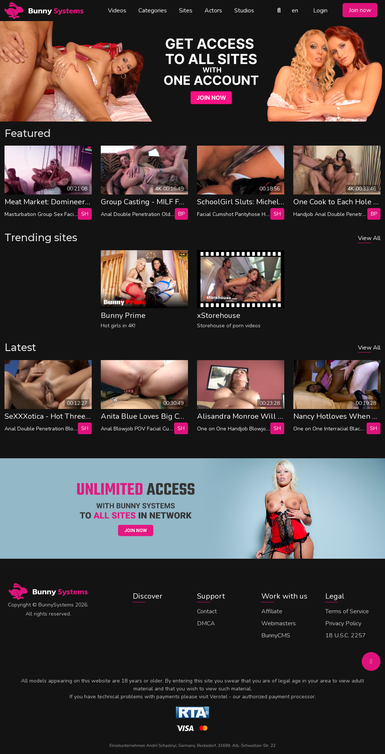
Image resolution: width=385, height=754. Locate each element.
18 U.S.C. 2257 (345, 635)
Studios (244, 10)
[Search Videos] (279, 10)
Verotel (218, 696)
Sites (185, 10)
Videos (117, 10)
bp (181, 213)
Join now (360, 10)
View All (369, 238)
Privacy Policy (343, 623)
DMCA (206, 623)
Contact (207, 611)
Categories (152, 10)
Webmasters (278, 623)
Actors (213, 10)
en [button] (295, 10)
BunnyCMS (275, 635)
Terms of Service (347, 611)
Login (320, 10)
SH (84, 213)
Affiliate (271, 611)
